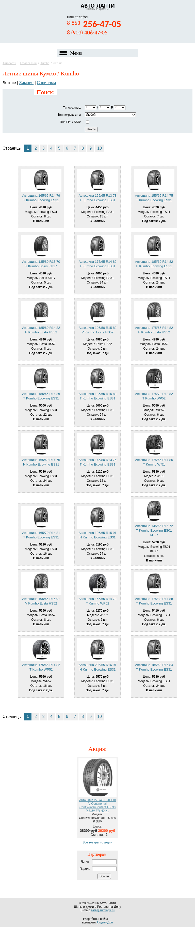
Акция (96, 748)
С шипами (46, 82)
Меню (70, 53)
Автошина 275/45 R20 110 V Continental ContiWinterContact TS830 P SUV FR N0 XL (97, 805)
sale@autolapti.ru (103, 910)
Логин (85, 861)
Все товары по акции (97, 842)
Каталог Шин (28, 63)
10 (99, 148)
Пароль (85, 869)
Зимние (26, 82)
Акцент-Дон (104, 922)
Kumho (44, 63)
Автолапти (9, 63)
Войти (104, 876)
